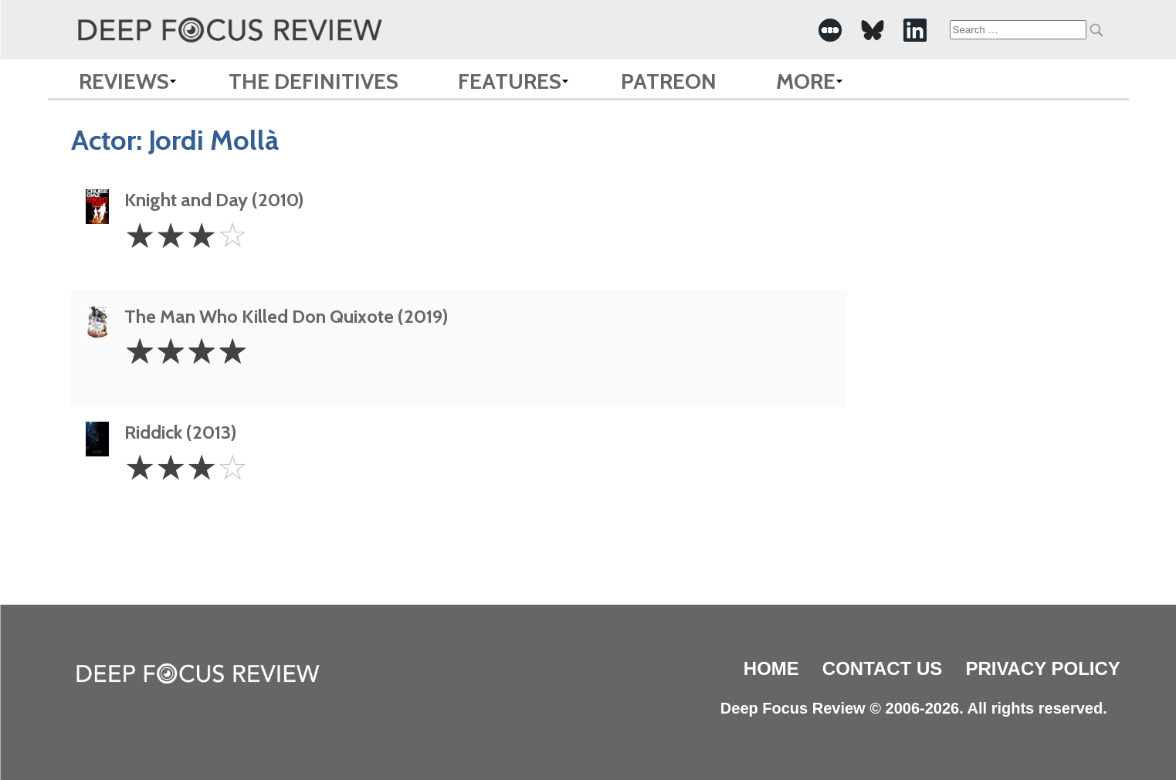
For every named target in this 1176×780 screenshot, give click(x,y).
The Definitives (313, 81)
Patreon (669, 81)
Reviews (124, 81)
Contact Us (882, 668)
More (805, 81)
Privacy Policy (1042, 668)
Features (509, 81)
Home (771, 668)
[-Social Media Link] (830, 30)
